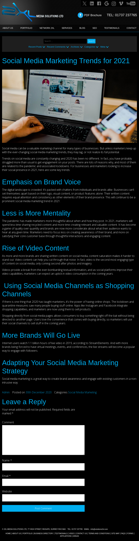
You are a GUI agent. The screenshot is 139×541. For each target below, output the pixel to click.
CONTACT (131, 28)
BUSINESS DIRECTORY (43, 533)
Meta (102, 46)
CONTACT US (81, 533)
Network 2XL (47, 28)
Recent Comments (56, 46)
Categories (89, 46)
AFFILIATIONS (66, 536)
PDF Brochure (92, 15)
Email (6, 476)
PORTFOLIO (26, 28)
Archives (75, 46)
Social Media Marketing (82, 392)
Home (8, 533)
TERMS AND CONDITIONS (99, 533)
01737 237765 (126, 15)
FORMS (130, 533)
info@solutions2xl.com (99, 529)
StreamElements (98, 343)
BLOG (82, 28)
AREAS (76, 536)
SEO (95, 28)
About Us (16, 533)
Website (7, 491)
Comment (8, 422)
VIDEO (71, 533)
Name (7, 460)
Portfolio (28, 533)
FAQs (123, 533)
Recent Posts (35, 46)
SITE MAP (115, 533)
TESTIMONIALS (111, 28)
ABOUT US (8, 28)
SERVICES (67, 28)
